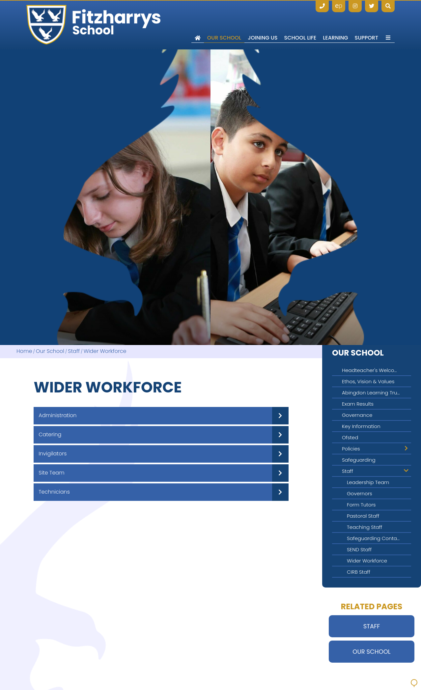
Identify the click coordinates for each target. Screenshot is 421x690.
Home (24, 351)
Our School (50, 351)
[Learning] (335, 24)
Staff (74, 351)
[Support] (366, 24)
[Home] (93, 24)
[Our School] (224, 24)
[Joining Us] (262, 24)
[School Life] (300, 24)
